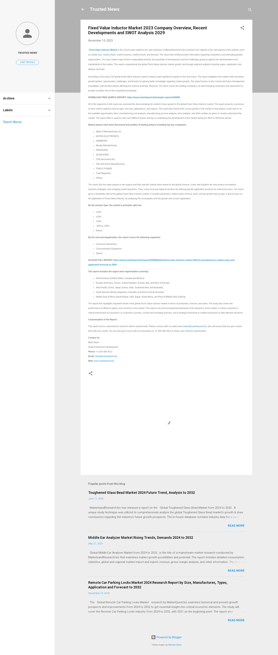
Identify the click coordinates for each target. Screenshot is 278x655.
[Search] (250, 10)
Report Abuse (12, 122)
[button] (242, 28)
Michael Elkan (174, 645)
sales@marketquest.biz (195, 326)
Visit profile (27, 62)
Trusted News (105, 9)
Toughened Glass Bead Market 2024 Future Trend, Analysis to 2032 (141, 493)
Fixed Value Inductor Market (103, 50)
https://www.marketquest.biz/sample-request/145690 (153, 97)
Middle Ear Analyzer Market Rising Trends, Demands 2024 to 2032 (140, 538)
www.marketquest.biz (104, 361)
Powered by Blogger (166, 637)
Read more (236, 525)
